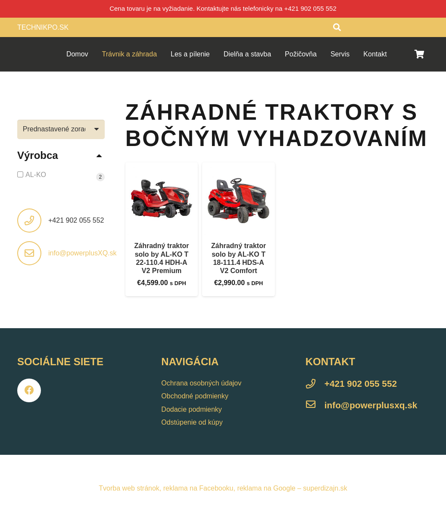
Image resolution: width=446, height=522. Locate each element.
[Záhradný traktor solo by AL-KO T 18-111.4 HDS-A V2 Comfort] (238, 198)
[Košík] (419, 54)
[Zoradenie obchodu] (61, 129)
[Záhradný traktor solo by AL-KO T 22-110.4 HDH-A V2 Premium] (161, 198)
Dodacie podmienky (191, 409)
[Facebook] (29, 390)
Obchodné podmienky (194, 396)
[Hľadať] (337, 27)
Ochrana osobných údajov (201, 383)
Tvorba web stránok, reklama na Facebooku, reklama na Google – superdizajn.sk (223, 488)
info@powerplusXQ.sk (82, 253)
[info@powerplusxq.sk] (315, 406)
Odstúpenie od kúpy (191, 422)
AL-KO (35, 174)
